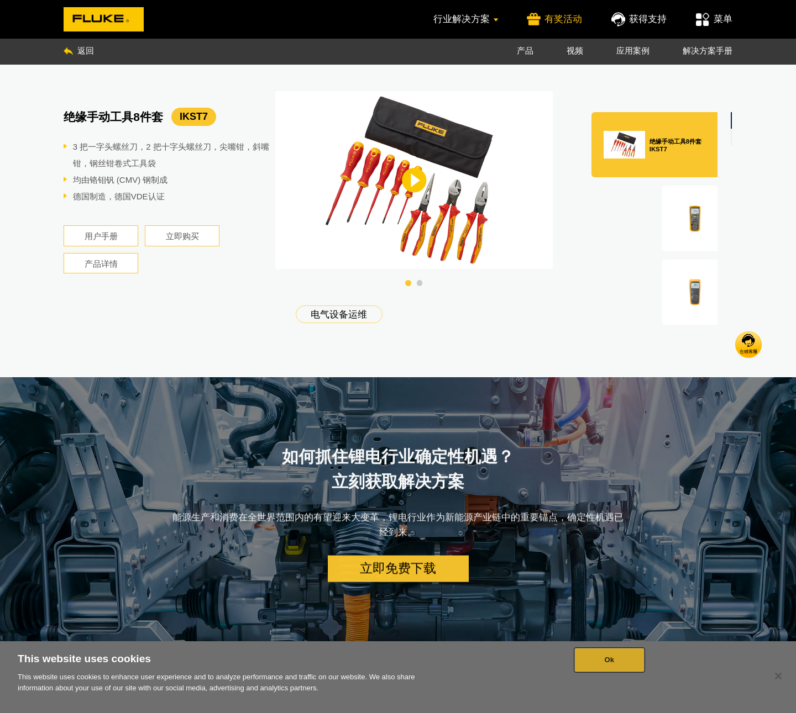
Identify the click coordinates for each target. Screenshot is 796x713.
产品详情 (101, 263)
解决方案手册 (707, 50)
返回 (79, 50)
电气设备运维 (339, 314)
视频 (575, 50)
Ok (609, 660)
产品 (525, 50)
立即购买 (182, 236)
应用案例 (633, 50)
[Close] (778, 676)
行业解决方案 (465, 19)
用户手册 (101, 236)
